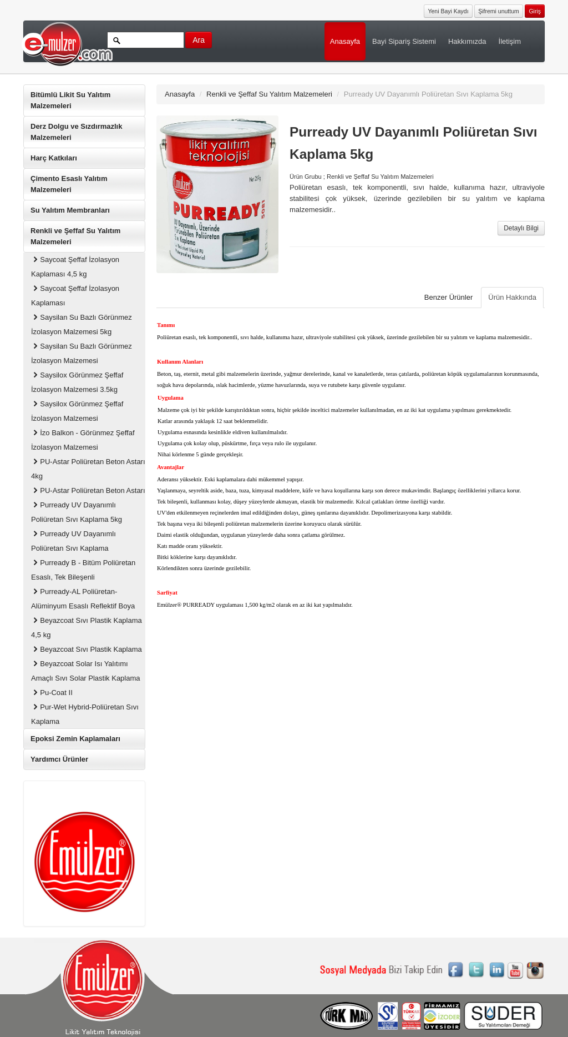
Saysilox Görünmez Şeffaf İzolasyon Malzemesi (77, 411)
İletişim (510, 41)
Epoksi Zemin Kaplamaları (75, 738)
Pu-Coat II (52, 692)
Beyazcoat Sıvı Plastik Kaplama (86, 649)
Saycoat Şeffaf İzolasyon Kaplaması (75, 295)
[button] (535, 10)
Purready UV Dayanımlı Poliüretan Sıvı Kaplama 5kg (76, 512)
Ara (198, 40)
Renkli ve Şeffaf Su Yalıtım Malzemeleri (75, 236)
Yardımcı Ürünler (59, 759)
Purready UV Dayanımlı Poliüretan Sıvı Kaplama (73, 541)
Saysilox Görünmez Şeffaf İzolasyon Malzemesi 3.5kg (77, 382)
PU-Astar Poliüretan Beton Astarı (88, 490)
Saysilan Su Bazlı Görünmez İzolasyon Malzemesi (81, 353)
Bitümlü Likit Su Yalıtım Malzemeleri (70, 100)
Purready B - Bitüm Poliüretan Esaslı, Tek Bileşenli (83, 569)
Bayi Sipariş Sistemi (404, 41)
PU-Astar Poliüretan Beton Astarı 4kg (88, 468)
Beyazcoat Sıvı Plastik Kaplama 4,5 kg (86, 627)
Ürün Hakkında (512, 297)
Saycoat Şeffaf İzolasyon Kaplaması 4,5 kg (75, 266)
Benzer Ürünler (448, 297)
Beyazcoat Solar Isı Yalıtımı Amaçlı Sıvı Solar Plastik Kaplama (85, 671)
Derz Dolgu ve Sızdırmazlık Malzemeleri (76, 132)
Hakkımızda (467, 41)
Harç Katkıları (54, 158)
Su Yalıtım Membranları (70, 210)
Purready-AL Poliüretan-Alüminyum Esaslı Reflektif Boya (83, 598)
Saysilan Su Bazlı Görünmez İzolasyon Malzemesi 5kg (81, 324)
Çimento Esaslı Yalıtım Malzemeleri (69, 184)
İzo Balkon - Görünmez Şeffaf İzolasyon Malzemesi (83, 440)
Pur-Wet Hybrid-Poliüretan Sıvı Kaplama (85, 714)
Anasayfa (345, 41)
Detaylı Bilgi (521, 228)
